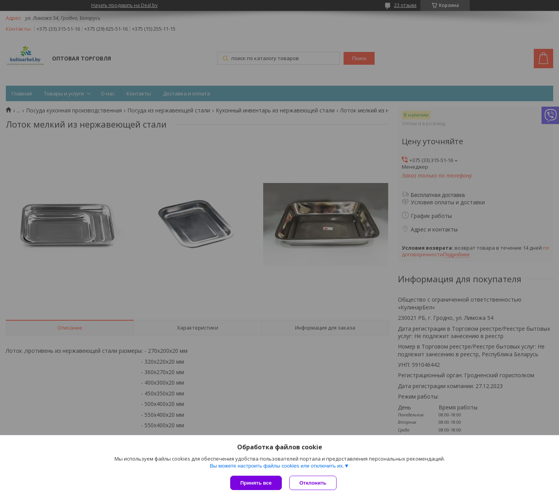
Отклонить (313, 483)
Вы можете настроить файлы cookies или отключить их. (277, 466)
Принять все (256, 483)
